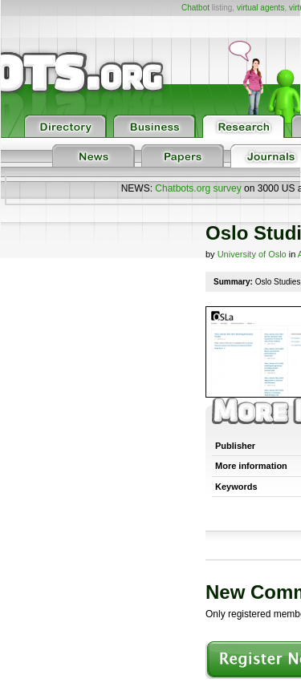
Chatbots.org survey (198, 188)
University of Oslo (252, 254)
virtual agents (260, 7)
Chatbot (195, 7)
